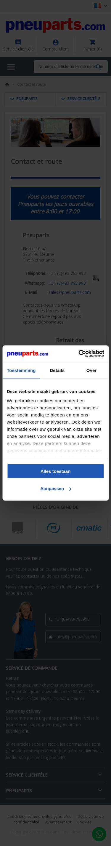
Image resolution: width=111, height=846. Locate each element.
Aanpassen (55, 488)
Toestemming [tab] (21, 370)
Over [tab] (91, 370)
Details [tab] (57, 370)
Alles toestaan (56, 470)
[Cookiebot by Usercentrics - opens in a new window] (79, 354)
